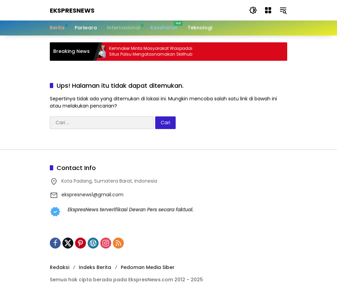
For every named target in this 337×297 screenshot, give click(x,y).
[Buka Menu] (268, 10)
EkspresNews (72, 10)
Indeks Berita (95, 267)
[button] (253, 10)
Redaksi (59, 267)
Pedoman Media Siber (148, 267)
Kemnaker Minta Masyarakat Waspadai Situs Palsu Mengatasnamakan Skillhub (154, 51)
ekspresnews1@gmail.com (92, 194)
